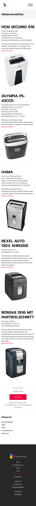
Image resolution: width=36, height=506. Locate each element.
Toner (3, 425)
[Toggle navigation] (30, 5)
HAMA (7, 172)
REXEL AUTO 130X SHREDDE (14, 243)
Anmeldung (18, 491)
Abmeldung (18, 494)
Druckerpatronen (7, 422)
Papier (3, 427)
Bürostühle (5, 433)
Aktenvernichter (7, 51)
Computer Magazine (18, 487)
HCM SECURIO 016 (17, 27)
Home (18, 462)
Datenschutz (18, 484)
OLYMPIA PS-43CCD (13, 98)
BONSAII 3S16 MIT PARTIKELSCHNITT (17, 315)
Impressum (18, 481)
